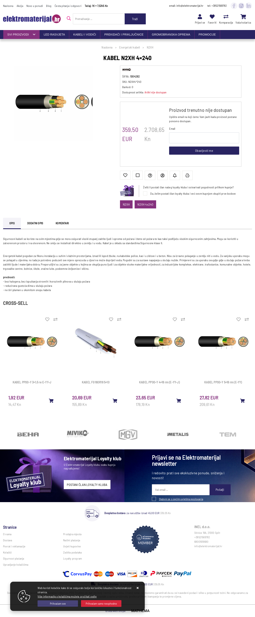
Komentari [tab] (62, 223)
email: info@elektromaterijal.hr (186, 5)
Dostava (7, 540)
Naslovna (8, 6)
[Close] (58, 603)
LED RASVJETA (54, 34)
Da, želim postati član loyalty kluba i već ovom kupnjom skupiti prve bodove (193, 193)
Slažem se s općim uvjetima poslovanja (181, 499)
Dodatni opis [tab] (35, 223)
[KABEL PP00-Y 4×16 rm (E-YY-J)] (179, 401)
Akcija (20, 6)
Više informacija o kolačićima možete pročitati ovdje (67, 596)
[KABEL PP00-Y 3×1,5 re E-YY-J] (51, 401)
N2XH (126, 204)
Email (172, 128)
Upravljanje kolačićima (15, 564)
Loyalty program (72, 558)
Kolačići (7, 552)
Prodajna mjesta (72, 534)
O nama (7, 534)
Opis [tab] (12, 223)
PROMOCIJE (207, 34)
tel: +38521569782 (217, 5)
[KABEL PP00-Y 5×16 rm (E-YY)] (243, 401)
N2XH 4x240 (145, 204)
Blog (48, 6)
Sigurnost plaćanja (13, 558)
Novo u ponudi (34, 6)
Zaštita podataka (72, 552)
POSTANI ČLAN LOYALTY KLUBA (87, 484)
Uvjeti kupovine (72, 546)
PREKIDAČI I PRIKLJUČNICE (124, 34)
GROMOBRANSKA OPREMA (171, 34)
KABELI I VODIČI (84, 34)
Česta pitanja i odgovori (68, 6)
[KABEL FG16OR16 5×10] (115, 401)
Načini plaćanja (71, 540)
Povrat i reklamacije (14, 546)
